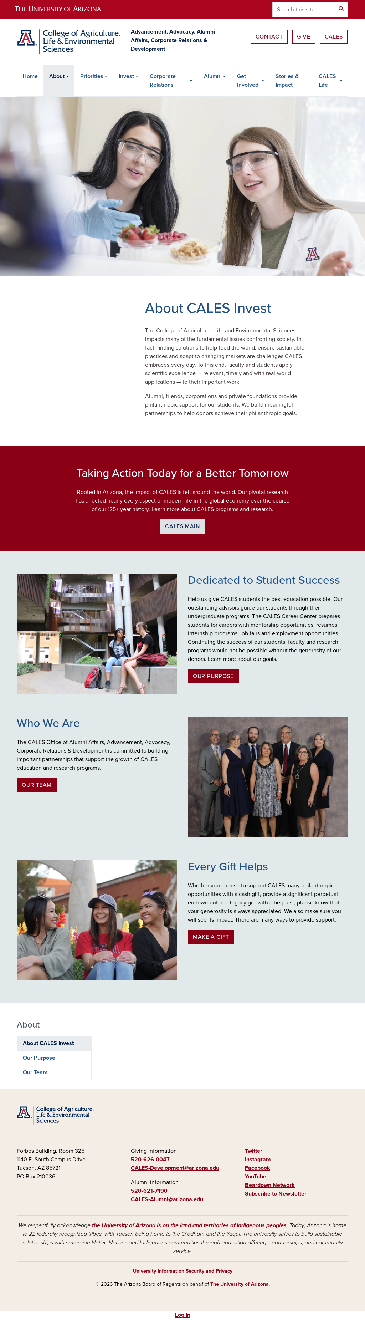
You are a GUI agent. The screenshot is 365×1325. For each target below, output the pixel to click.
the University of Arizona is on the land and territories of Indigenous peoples (189, 1225)
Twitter (253, 1151)
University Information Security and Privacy (182, 1271)
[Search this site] (303, 9)
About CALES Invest (48, 1043)
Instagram (258, 1159)
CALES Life (327, 80)
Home (30, 76)
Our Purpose (213, 676)
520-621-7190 (149, 1190)
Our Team (37, 785)
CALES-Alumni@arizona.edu (167, 1199)
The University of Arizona (239, 1284)
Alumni (213, 76)
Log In (182, 1315)
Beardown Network (270, 1185)
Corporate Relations (163, 80)
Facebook (257, 1168)
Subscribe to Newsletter (276, 1193)
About (57, 76)
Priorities (91, 76)
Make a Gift (211, 937)
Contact (269, 36)
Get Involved (247, 80)
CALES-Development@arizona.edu (175, 1168)
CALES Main (182, 526)
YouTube (255, 1176)
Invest (126, 76)
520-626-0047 (150, 1159)
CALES (334, 36)
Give (303, 36)
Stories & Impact (287, 80)
